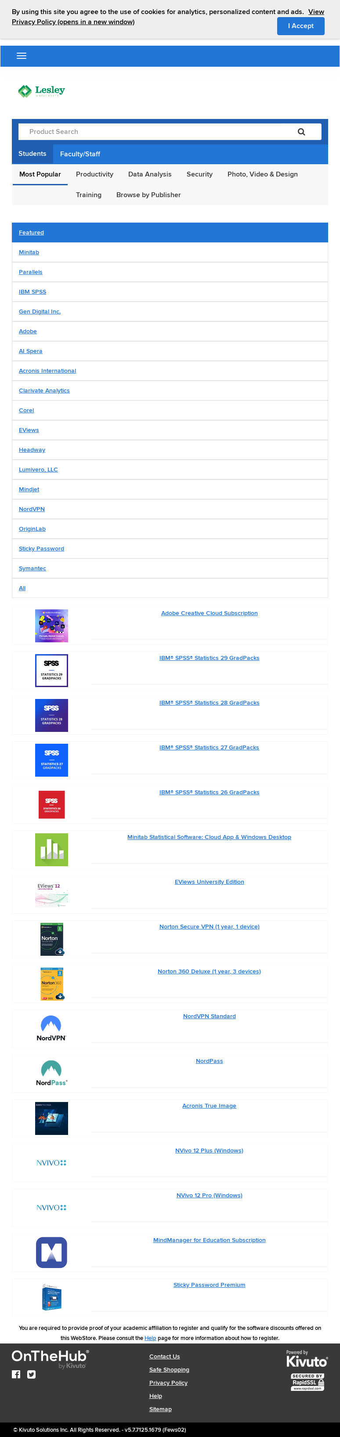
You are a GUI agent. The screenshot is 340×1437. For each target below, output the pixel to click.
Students (32, 153)
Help (150, 1338)
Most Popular (40, 174)
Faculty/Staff (80, 154)
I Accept (306, 25)
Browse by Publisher (148, 195)
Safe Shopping (169, 1369)
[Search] (301, 131)
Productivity (94, 174)
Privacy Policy (168, 1383)
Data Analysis (150, 174)
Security (200, 174)
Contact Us (164, 1356)
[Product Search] (150, 131)
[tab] (170, 232)
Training (88, 195)
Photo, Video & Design (263, 174)
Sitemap (160, 1409)
